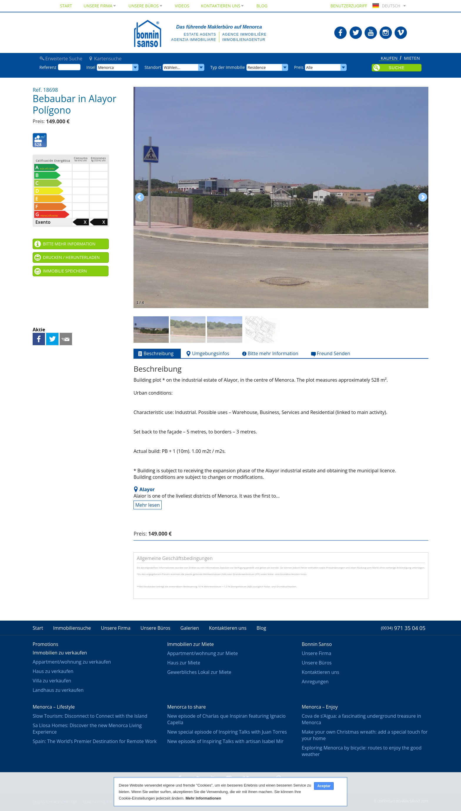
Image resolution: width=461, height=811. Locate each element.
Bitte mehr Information (69, 244)
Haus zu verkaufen (53, 671)
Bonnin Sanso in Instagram (386, 32)
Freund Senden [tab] (330, 353)
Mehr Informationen (203, 798)
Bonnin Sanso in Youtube (371, 32)
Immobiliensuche (72, 628)
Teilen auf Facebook (39, 339)
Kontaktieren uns (223, 6)
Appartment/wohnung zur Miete (202, 653)
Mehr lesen (147, 505)
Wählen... (172, 67)
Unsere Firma (100, 6)
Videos (182, 6)
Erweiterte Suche (63, 58)
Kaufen (389, 58)
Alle (309, 67)
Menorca (106, 67)
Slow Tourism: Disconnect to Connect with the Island (90, 716)
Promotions (45, 644)
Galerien (190, 628)
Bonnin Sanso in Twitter (356, 32)
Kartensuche (108, 58)
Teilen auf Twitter (52, 339)
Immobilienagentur (243, 40)
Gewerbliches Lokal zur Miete (199, 672)
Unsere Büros (145, 6)
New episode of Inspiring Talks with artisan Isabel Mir (225, 741)
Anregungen (315, 681)
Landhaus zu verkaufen (58, 690)
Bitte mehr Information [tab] (269, 353)
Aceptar (323, 786)
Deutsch (385, 5)
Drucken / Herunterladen (71, 257)
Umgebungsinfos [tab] (207, 353)
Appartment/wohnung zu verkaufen (72, 662)
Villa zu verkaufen (52, 680)
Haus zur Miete (183, 662)
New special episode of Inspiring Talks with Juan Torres (227, 732)
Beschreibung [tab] (154, 353)
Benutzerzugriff (348, 6)
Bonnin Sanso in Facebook (340, 32)
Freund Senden (66, 339)
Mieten (412, 58)
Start (66, 6)
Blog (261, 6)
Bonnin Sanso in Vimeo (401, 32)
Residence (257, 67)
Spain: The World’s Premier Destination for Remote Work (95, 741)
